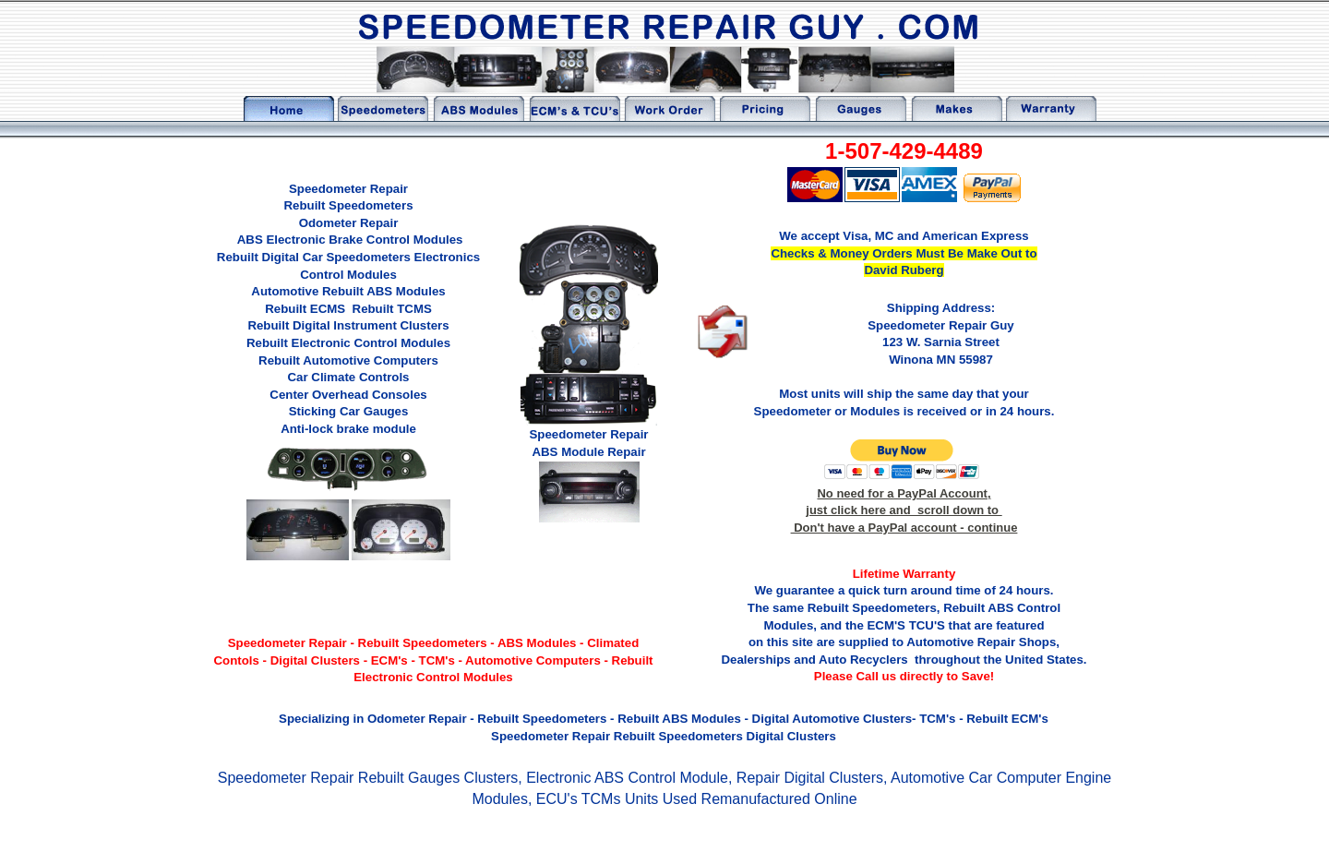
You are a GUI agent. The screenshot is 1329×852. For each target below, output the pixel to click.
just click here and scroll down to (903, 510)
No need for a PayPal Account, (903, 493)
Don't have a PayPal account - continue (904, 527)
